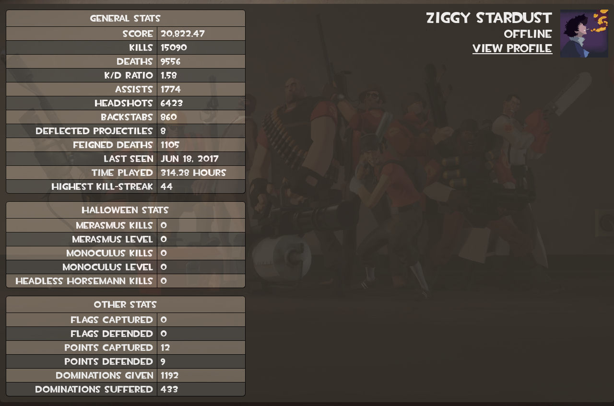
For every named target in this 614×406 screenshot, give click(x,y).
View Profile (512, 48)
